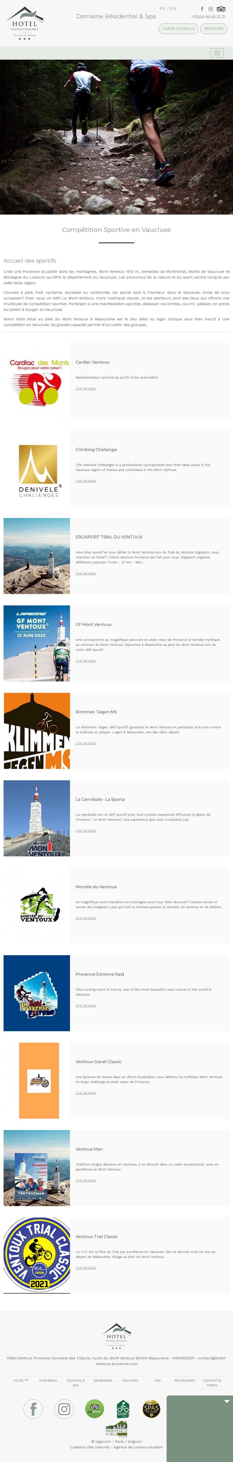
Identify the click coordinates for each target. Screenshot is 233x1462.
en (173, 8)
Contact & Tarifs (212, 1383)
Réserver (214, 28)
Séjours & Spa (75, 1383)
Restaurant (184, 1380)
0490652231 (183, 1358)
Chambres (48, 1380)
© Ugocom (101, 1441)
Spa (157, 1380)
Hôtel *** (21, 1380)
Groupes (130, 1380)
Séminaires (102, 1380)
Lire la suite (86, 388)
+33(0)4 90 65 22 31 (208, 16)
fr (162, 8)
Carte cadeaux (179, 28)
